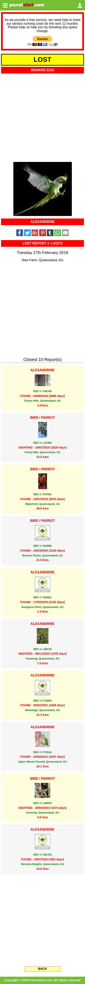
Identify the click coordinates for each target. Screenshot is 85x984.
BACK (42, 968)
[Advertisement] (42, 116)
